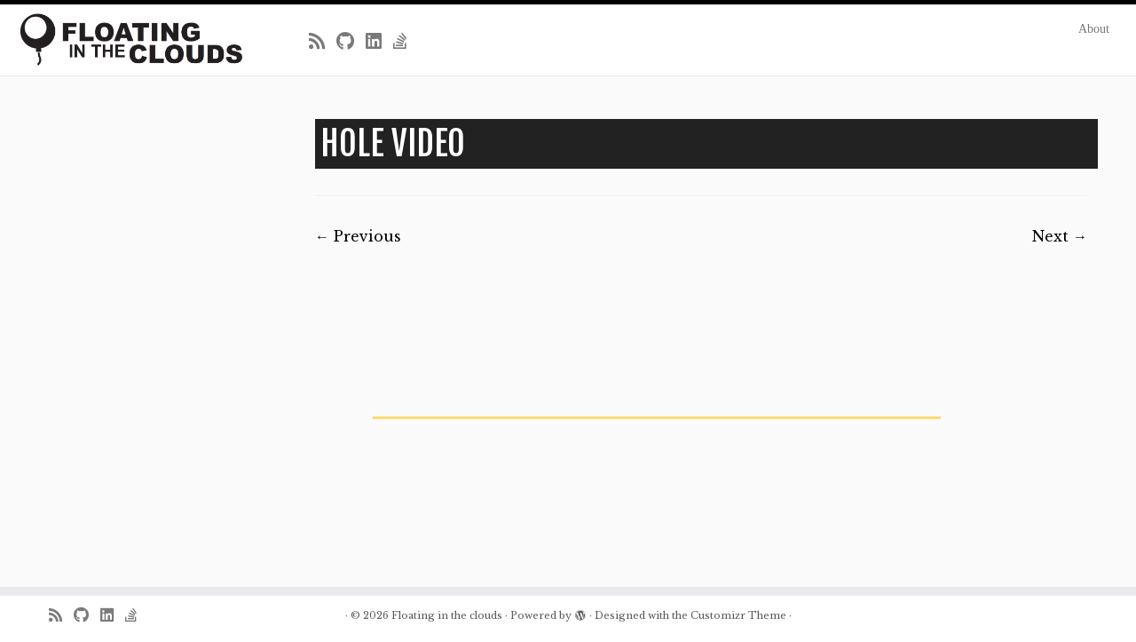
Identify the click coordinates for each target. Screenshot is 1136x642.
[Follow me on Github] (351, 41)
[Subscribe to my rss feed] (322, 41)
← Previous (358, 236)
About (1093, 29)
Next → (1059, 236)
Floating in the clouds (446, 615)
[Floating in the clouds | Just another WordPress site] (131, 39)
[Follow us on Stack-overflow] (406, 41)
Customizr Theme (738, 615)
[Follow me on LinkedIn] (379, 41)
